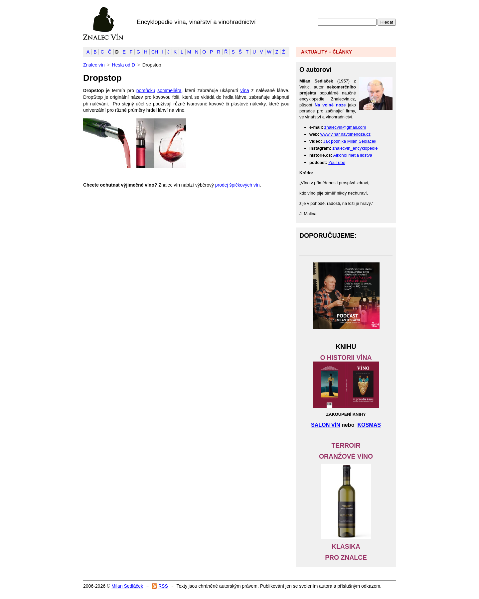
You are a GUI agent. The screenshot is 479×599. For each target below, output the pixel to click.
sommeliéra (169, 90)
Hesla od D (123, 65)
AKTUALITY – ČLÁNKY (326, 52)
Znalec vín (103, 23)
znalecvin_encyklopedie (355, 148)
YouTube (336, 162)
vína (244, 90)
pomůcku (145, 90)
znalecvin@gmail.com (345, 127)
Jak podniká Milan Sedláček (350, 141)
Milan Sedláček (127, 586)
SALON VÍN (325, 425)
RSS (163, 586)
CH (154, 52)
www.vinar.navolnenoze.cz (345, 134)
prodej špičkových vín (237, 185)
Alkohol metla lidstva (352, 155)
